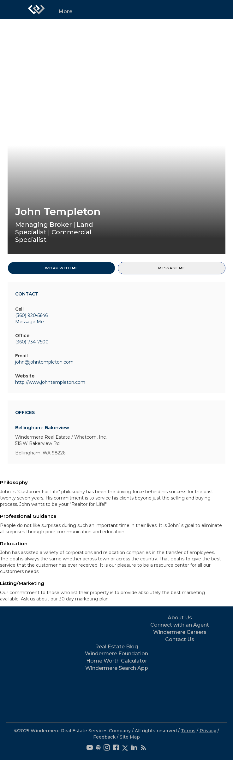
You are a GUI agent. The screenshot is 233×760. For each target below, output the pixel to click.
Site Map (130, 737)
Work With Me (61, 268)
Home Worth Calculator (116, 661)
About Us (180, 618)
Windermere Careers (179, 632)
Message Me (171, 268)
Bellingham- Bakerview (42, 427)
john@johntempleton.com (44, 362)
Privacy (208, 731)
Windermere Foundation (116, 654)
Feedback (104, 737)
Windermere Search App (116, 668)
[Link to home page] (36, 9)
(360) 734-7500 (32, 342)
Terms (188, 731)
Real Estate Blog (116, 647)
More (66, 12)
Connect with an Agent (179, 625)
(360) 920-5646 (31, 315)
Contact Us (179, 639)
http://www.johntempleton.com (50, 382)
